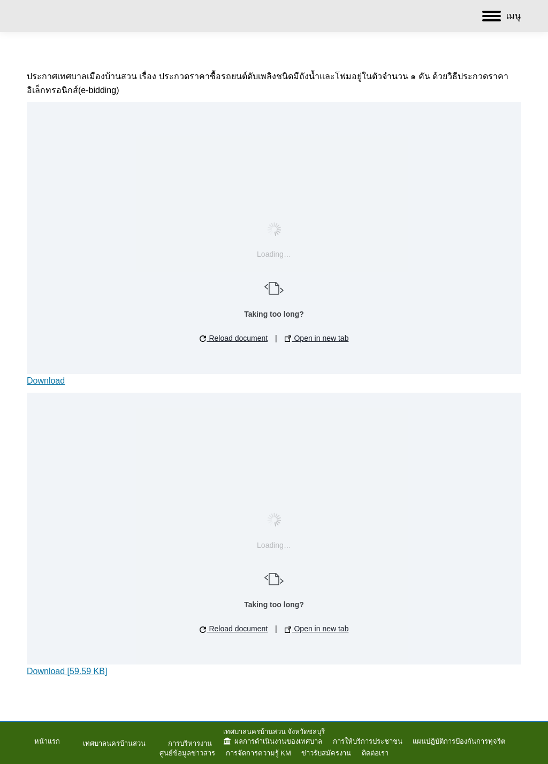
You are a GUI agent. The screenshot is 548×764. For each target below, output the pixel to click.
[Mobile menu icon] (501, 16)
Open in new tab (317, 338)
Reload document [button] (234, 338)
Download (46, 380)
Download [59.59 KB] (67, 671)
